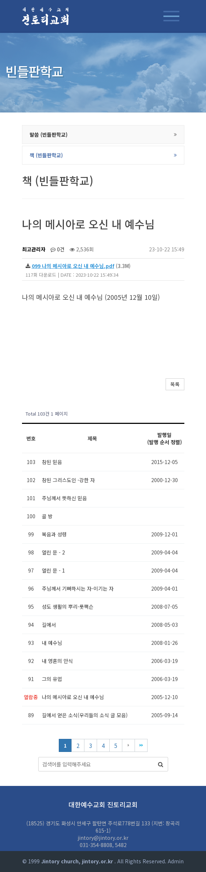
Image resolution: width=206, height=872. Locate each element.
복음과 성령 (54, 534)
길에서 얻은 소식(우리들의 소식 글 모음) (85, 715)
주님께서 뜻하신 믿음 (64, 498)
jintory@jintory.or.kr (103, 837)
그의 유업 (52, 678)
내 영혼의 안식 (57, 660)
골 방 (47, 516)
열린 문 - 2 (53, 552)
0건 (58, 249)
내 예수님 (52, 642)
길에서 (49, 624)
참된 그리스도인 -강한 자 (68, 480)
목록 (175, 384)
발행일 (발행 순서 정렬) (164, 438)
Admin (176, 861)
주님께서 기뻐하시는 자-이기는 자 (78, 588)
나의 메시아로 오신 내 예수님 (73, 697)
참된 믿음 (52, 461)
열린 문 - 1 (53, 570)
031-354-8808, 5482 (103, 844)
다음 (128, 745)
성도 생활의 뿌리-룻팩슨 (67, 606)
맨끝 (141, 745)
